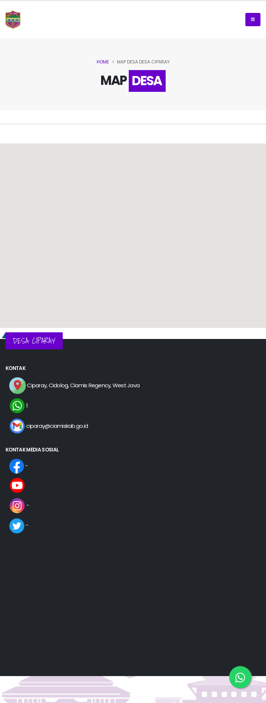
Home (103, 62)
